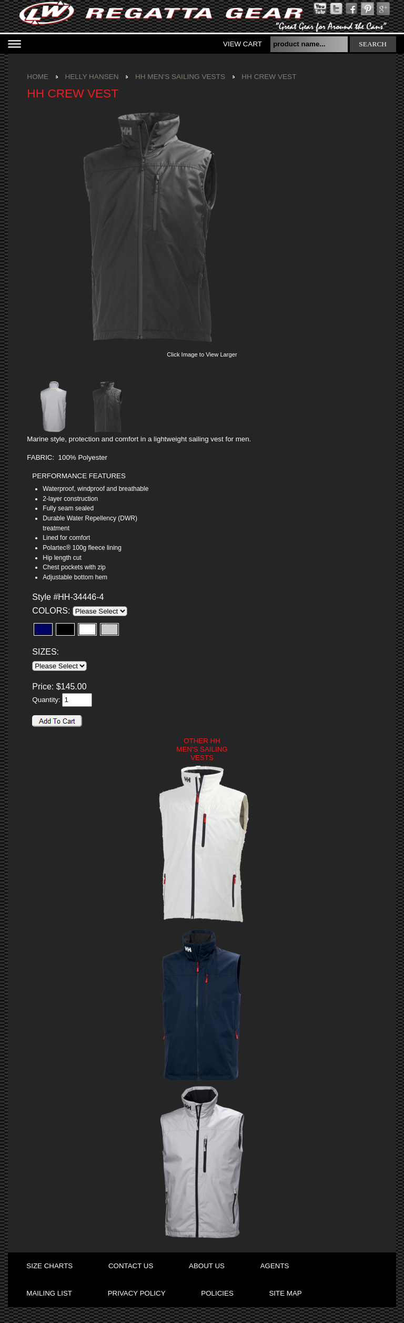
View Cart (242, 44)
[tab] (92, 476)
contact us (130, 1266)
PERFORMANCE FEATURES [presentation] (78, 476)
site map (285, 1293)
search (373, 44)
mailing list (49, 1293)
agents (274, 1266)
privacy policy (137, 1293)
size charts (49, 1266)
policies (217, 1293)
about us (207, 1266)
